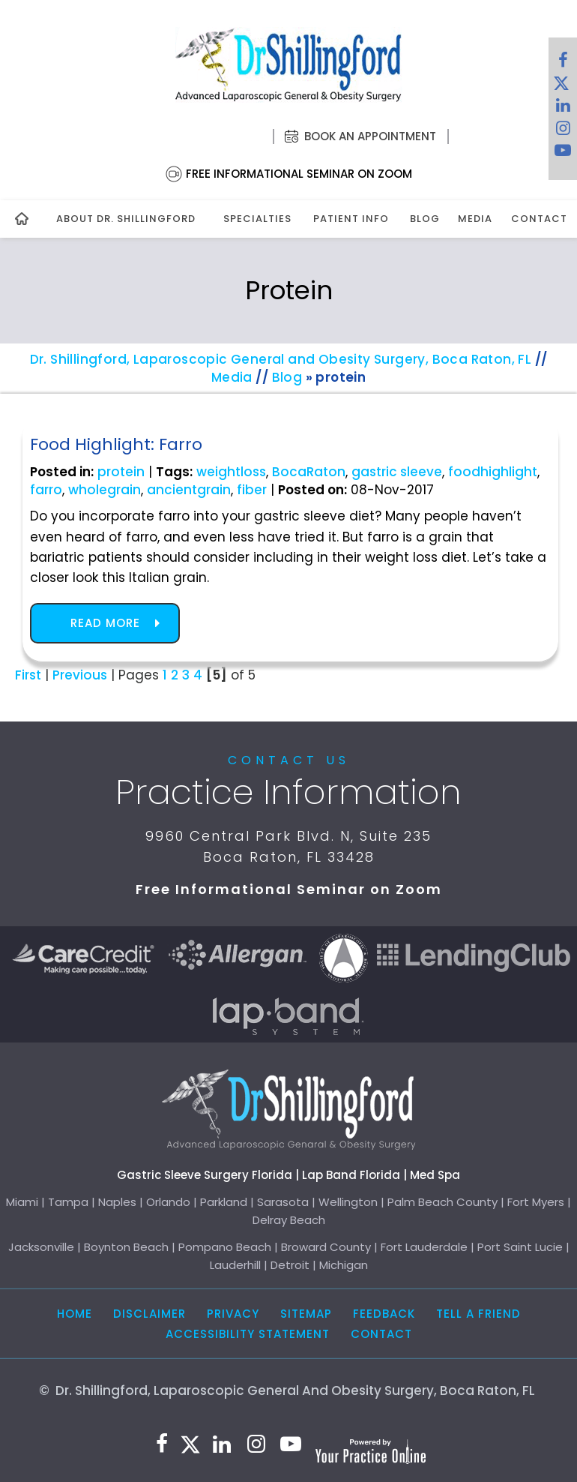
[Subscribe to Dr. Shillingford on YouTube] (563, 153)
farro (46, 490)
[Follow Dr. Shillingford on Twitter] (561, 86)
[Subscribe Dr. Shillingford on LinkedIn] (563, 109)
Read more (105, 623)
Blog (424, 219)
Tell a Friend (478, 1314)
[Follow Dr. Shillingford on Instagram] (563, 131)
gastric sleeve (396, 472)
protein (121, 472)
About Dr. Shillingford (126, 219)
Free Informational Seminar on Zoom (299, 174)
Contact (537, 219)
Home (74, 1314)
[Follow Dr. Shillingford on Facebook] (563, 63)
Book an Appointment (370, 136)
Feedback (384, 1314)
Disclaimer (149, 1314)
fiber (252, 490)
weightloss (231, 472)
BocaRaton (308, 472)
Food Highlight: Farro (116, 444)
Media (475, 219)
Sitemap (306, 1314)
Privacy (233, 1314)
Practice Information (288, 792)
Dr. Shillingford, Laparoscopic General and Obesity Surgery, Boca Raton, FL (281, 359)
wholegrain (104, 490)
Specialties (257, 219)
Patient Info (351, 219)
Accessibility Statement (248, 1334)
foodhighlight (492, 472)
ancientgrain (189, 490)
